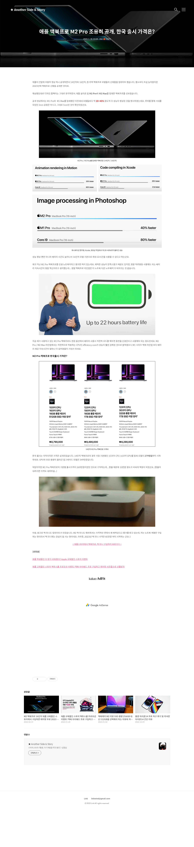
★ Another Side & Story (23, 10)
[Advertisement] (97, 605)
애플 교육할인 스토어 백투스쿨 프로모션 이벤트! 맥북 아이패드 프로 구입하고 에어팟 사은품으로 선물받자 (78, 566)
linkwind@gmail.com (100, 798)
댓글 (27, 734)
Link (86, 798)
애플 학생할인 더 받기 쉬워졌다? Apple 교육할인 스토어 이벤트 (60, 559)
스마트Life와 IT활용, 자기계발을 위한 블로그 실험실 (47, 747)
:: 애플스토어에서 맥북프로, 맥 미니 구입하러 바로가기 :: (97, 544)
